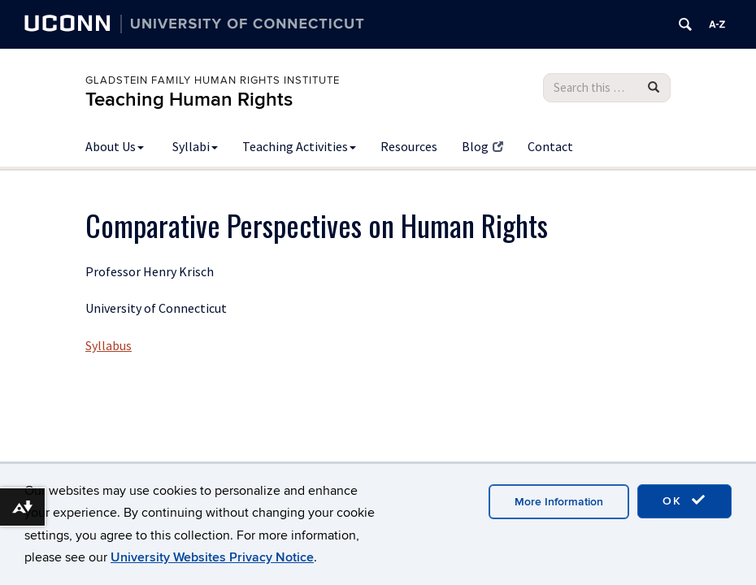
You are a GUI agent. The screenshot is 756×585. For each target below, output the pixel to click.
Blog (482, 146)
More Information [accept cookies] (559, 502)
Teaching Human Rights (189, 99)
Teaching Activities (299, 146)
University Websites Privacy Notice (212, 557)
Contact (550, 146)
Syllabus (108, 345)
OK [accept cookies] (684, 500)
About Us (114, 146)
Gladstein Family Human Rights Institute (212, 80)
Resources (408, 146)
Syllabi (195, 146)
